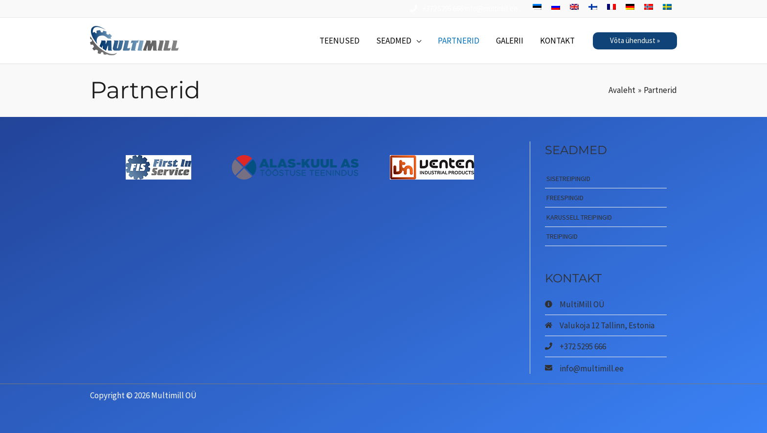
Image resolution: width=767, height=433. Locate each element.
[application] (416, 40)
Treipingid (562, 236)
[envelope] (584, 368)
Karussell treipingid (579, 217)
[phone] (575, 346)
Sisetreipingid (568, 178)
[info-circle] (575, 304)
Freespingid (565, 197)
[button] (635, 40)
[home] (599, 325)
